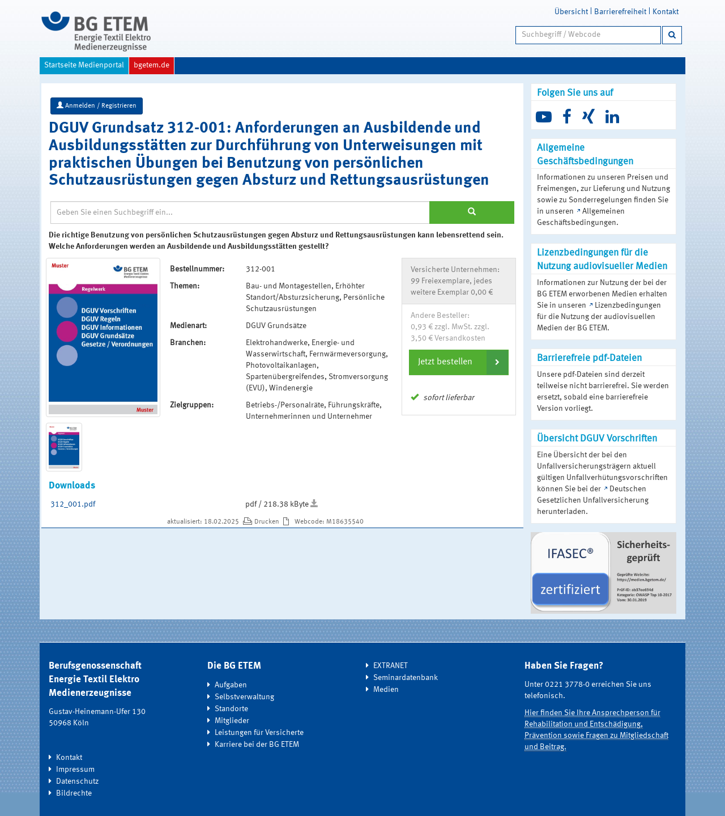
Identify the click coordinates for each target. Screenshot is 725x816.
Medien (386, 690)
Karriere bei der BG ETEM (257, 745)
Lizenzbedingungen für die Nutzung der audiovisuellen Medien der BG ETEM (599, 316)
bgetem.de (151, 65)
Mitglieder (232, 721)
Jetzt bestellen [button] (445, 362)
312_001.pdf (72, 504)
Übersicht (571, 12)
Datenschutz (77, 781)
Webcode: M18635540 (329, 521)
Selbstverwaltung (244, 697)
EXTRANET (390, 666)
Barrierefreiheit (620, 12)
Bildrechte (74, 793)
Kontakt (665, 12)
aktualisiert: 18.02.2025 (204, 521)
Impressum (75, 770)
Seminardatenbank (405, 678)
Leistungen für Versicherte (259, 733)
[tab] (459, 362)
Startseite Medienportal (84, 65)
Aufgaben (231, 685)
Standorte (231, 709)
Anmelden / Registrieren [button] (97, 105)
